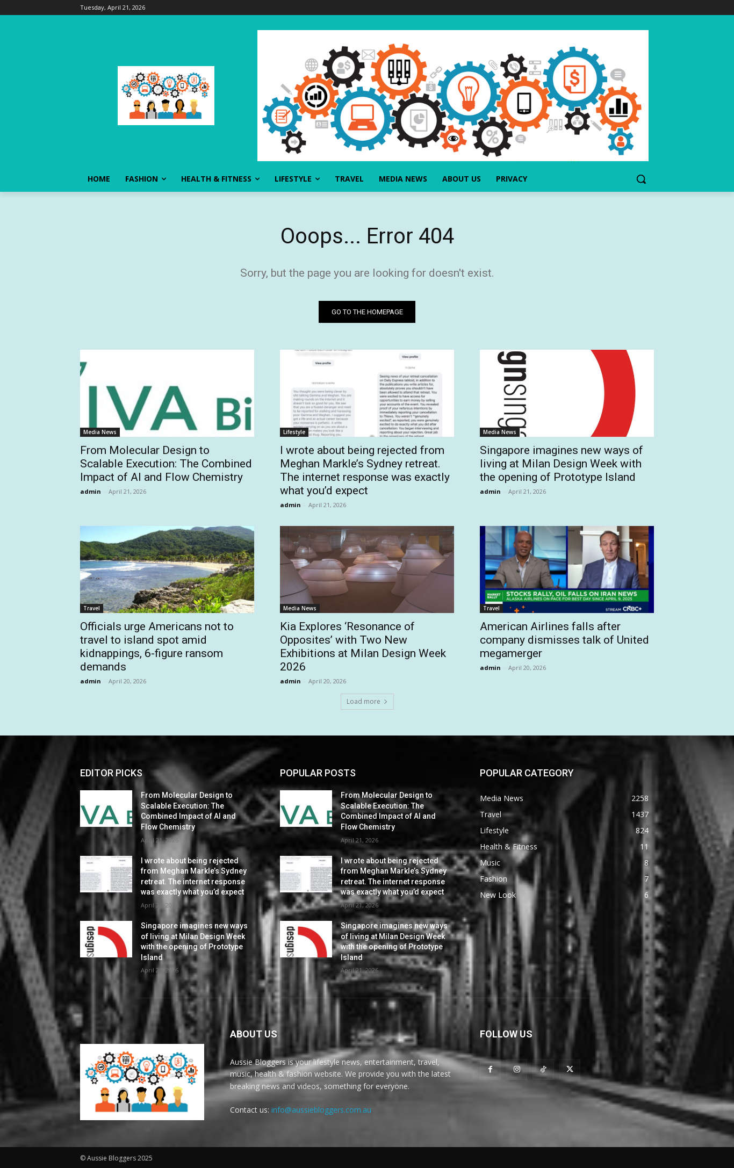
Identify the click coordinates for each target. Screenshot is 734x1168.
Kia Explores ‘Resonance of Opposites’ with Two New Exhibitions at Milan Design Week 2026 (363, 646)
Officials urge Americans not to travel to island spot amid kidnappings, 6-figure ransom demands (157, 646)
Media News (100, 432)
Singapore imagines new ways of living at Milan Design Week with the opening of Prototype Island (561, 464)
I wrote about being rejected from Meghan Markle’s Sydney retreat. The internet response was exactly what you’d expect (365, 470)
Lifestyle (294, 432)
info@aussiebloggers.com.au (321, 1110)
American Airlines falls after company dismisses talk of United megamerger (564, 640)
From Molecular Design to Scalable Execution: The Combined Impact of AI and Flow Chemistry (166, 464)
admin (90, 491)
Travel (91, 608)
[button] (641, 179)
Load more (367, 701)
